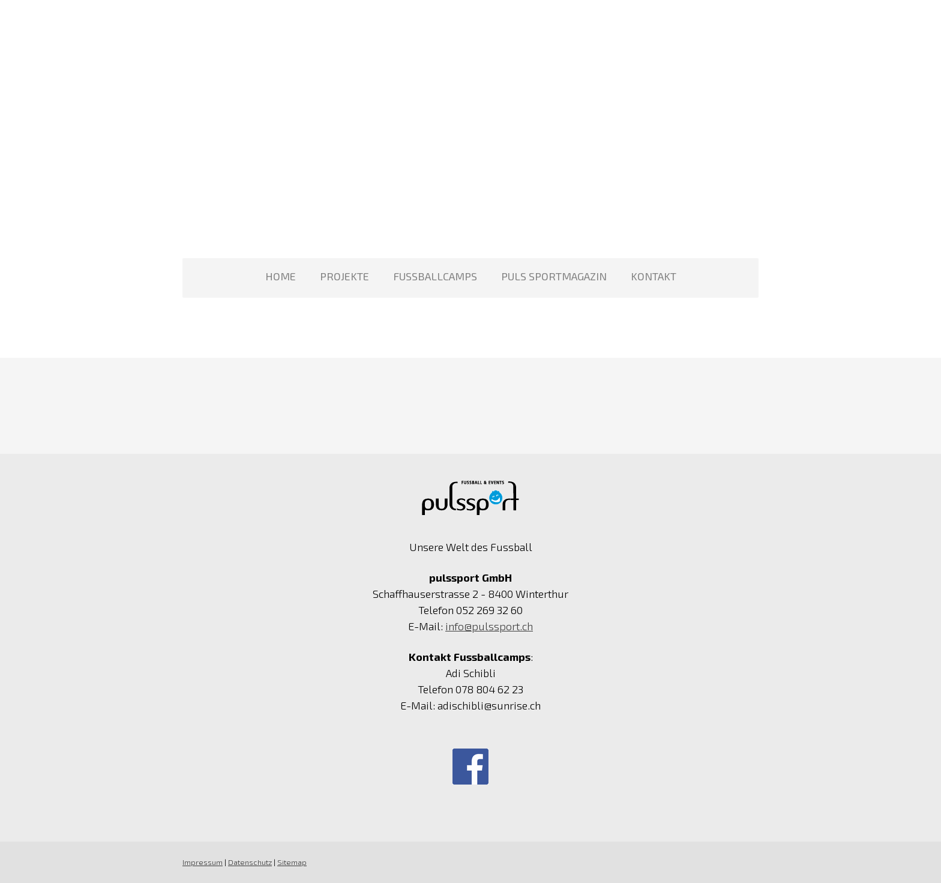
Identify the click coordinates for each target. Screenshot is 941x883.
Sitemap (292, 862)
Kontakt (653, 276)
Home (280, 276)
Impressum (202, 862)
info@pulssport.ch (489, 626)
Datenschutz (250, 862)
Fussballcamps (435, 276)
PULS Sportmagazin (554, 276)
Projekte (344, 276)
